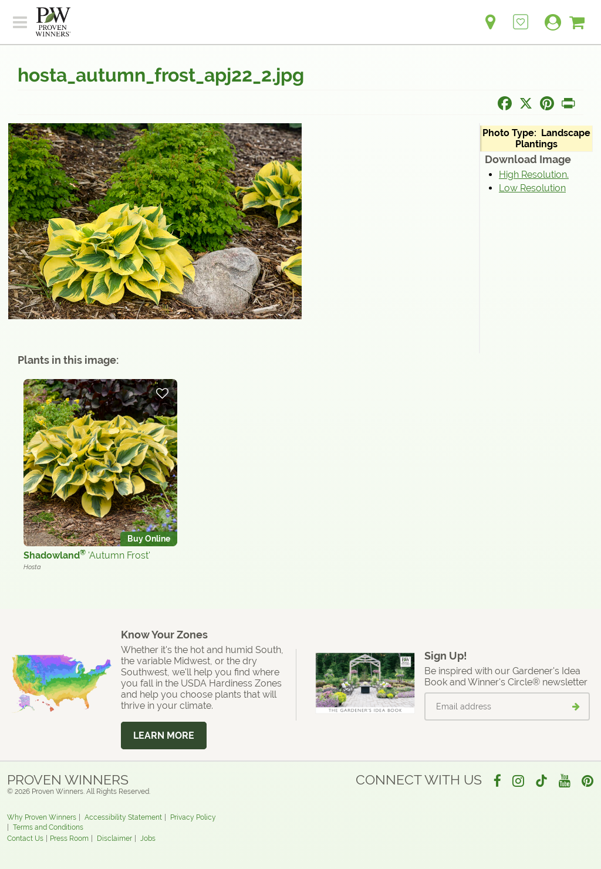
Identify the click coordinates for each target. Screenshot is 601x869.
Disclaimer (114, 838)
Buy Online (148, 538)
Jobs (148, 838)
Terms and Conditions (48, 827)
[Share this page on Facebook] (504, 103)
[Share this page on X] (525, 103)
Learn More (163, 735)
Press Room (69, 838)
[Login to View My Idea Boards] (521, 15)
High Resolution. (534, 174)
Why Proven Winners (41, 817)
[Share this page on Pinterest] (547, 103)
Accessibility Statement (123, 817)
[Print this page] (568, 103)
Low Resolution (532, 188)
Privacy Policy (193, 817)
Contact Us (25, 838)
